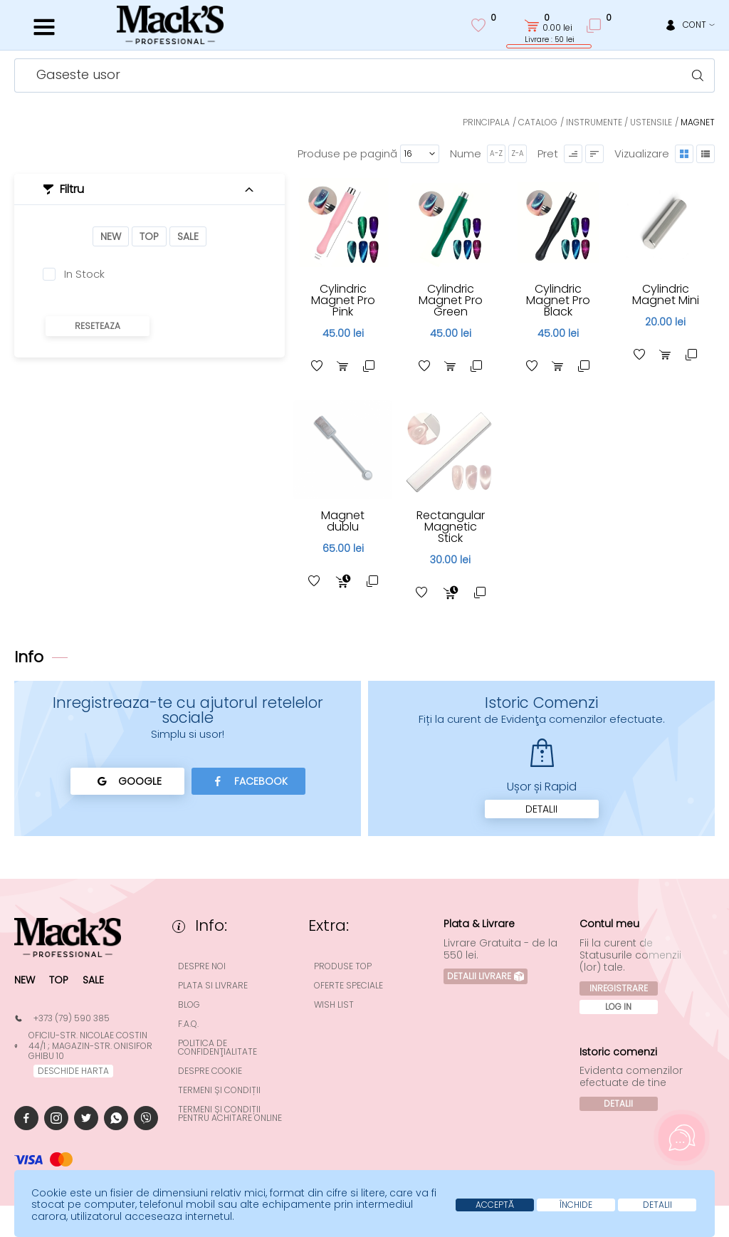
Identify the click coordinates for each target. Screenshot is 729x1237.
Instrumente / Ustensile (619, 122)
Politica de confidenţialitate (217, 1047)
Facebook (248, 781)
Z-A (517, 153)
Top (149, 236)
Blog (189, 1005)
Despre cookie (210, 1071)
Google (127, 781)
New (110, 236)
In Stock (84, 274)
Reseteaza (97, 326)
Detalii (541, 809)
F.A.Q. (188, 1024)
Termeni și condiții (219, 1090)
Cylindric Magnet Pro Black (558, 300)
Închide (576, 1205)
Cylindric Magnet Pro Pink (343, 300)
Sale (188, 236)
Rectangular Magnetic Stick (450, 526)
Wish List (334, 1005)
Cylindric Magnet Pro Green (451, 300)
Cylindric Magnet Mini (665, 294)
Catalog (537, 122)
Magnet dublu (342, 521)
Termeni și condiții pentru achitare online (230, 1113)
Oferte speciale (348, 985)
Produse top (343, 966)
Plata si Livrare (213, 985)
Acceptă (495, 1205)
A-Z (496, 153)
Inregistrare (618, 988)
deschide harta (73, 1071)
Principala (486, 122)
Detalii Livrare (485, 976)
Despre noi (202, 966)
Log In (618, 1007)
